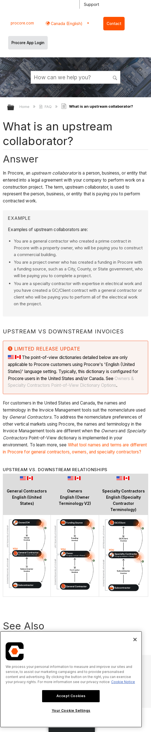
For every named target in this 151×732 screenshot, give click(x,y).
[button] (115, 77)
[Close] (135, 639)
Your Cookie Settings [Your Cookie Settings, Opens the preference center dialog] (71, 710)
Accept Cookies (71, 696)
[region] (71, 679)
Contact (114, 23)
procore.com (22, 23)
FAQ (46, 106)
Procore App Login (28, 42)
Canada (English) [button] (66, 23)
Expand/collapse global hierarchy (14, 108)
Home (25, 106)
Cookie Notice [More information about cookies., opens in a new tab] (123, 682)
